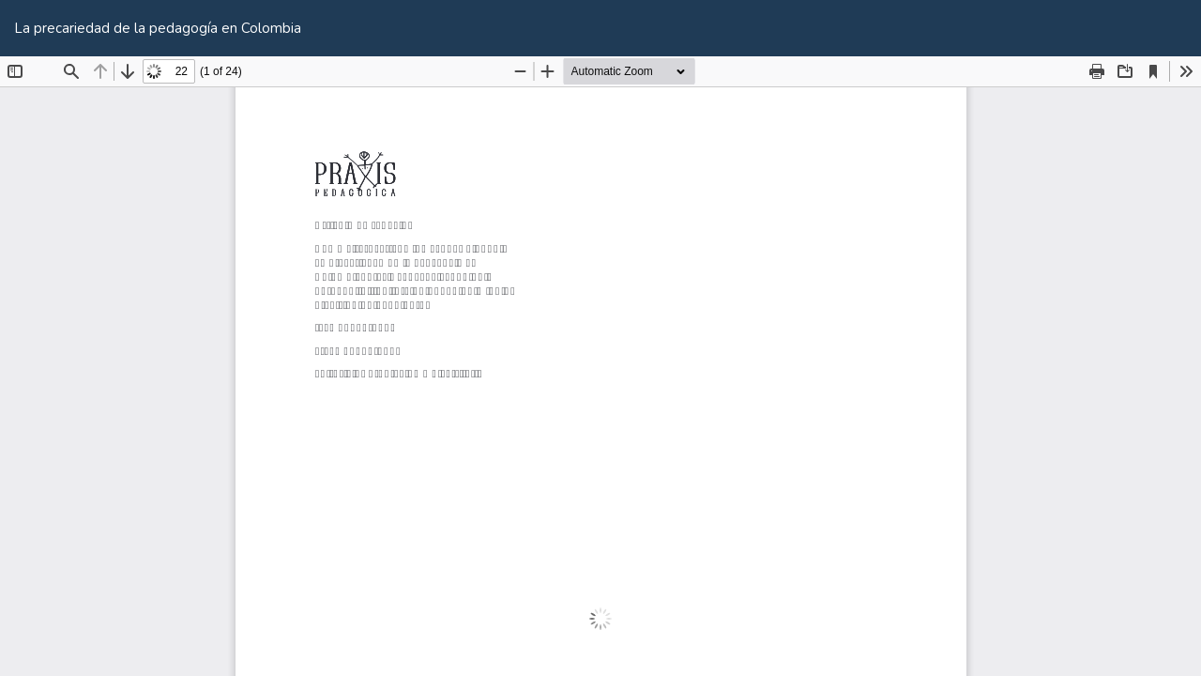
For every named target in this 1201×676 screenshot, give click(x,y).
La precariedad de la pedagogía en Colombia (157, 28)
